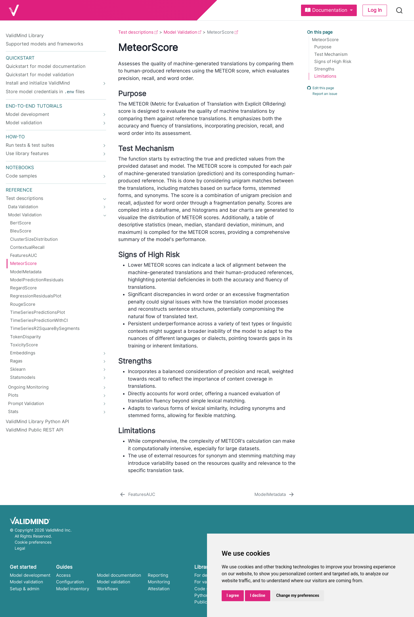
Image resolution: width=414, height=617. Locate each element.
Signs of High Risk (332, 61)
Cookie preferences (33, 542)
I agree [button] (233, 595)
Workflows (107, 588)
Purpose (322, 46)
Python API (205, 595)
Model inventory (72, 588)
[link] (329, 10)
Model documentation (119, 575)
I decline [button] (257, 595)
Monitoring (159, 581)
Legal (20, 548)
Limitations (325, 76)
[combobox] (399, 10)
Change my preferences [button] (297, 595)
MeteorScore (325, 39)
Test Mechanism (331, 54)
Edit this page (320, 87)
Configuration (70, 581)
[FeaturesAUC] (137, 494)
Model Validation (180, 32)
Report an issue (322, 93)
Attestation (159, 588)
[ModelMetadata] (275, 494)
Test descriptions (136, 32)
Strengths (324, 69)
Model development (30, 575)
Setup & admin (24, 588)
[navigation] (53, 83)
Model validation (26, 581)
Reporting (158, 575)
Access (63, 575)
